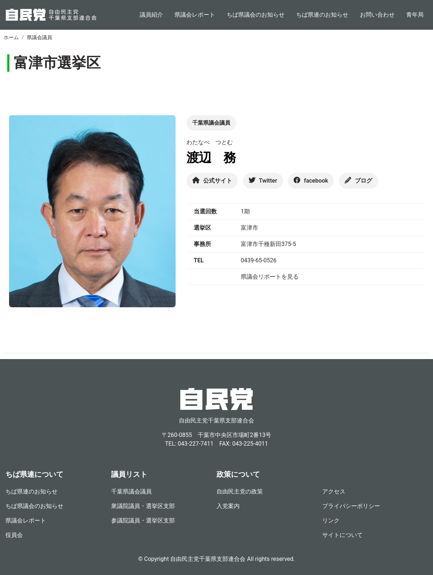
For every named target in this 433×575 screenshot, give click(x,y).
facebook (311, 180)
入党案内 (228, 506)
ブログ (358, 180)
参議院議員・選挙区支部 (143, 520)
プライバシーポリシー (351, 506)
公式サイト (212, 180)
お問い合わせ (377, 14)
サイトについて (342, 535)
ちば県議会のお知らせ (256, 14)
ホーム (11, 37)
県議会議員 (39, 37)
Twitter (263, 180)
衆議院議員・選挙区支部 (143, 506)
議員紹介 (151, 14)
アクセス (333, 491)
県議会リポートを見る (270, 276)
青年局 (415, 14)
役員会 (14, 535)
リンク (331, 520)
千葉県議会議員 (131, 491)
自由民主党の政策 (239, 491)
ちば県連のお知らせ (322, 14)
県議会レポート (195, 14)
